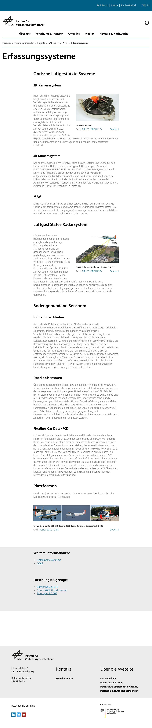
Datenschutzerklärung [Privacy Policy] (111, 682)
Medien (90, 33)
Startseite (6, 43)
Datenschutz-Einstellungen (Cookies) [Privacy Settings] (119, 686)
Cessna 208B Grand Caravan (52, 590)
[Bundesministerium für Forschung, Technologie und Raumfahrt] (113, 720)
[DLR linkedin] (13, 715)
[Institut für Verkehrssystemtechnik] (23, 21)
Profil (65, 43)
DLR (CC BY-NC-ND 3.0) (92, 129)
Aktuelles (74, 33)
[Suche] (146, 23)
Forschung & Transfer (49, 33)
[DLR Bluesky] (19, 715)
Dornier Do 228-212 (47, 586)
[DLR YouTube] (24, 715)
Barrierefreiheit (129, 5)
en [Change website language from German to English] (148, 5)
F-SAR (40, 563)
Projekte (41, 43)
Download (114, 129)
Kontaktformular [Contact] (64, 678)
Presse (114, 5)
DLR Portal (102, 5)
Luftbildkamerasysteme (49, 560)
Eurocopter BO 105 (47, 593)
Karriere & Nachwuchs (114, 33)
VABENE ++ (54, 43)
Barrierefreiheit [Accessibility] (108, 678)
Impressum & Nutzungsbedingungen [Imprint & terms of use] (119, 690)
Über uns (25, 33)
